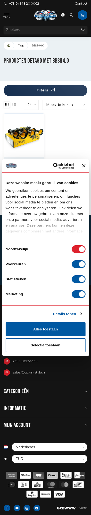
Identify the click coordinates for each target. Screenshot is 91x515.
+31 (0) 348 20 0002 (21, 3)
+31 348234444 (25, 361)
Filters (45, 90)
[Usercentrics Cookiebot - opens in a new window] (55, 166)
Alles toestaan (45, 329)
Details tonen (64, 314)
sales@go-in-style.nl (29, 372)
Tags (21, 45)
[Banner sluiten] (83, 165)
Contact (81, 3)
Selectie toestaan (45, 345)
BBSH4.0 (38, 45)
